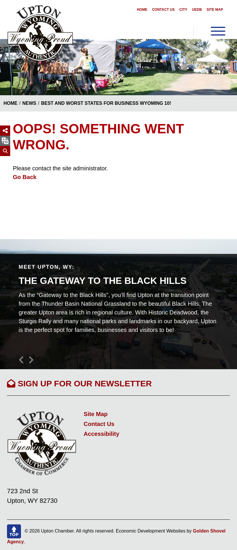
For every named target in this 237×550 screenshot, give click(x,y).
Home (142, 10)
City (183, 10)
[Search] (5, 151)
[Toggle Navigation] (209, 31)
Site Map (214, 10)
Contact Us (163, 10)
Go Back (24, 177)
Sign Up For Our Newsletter (79, 383)
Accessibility (101, 434)
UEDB (197, 10)
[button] (23, 357)
